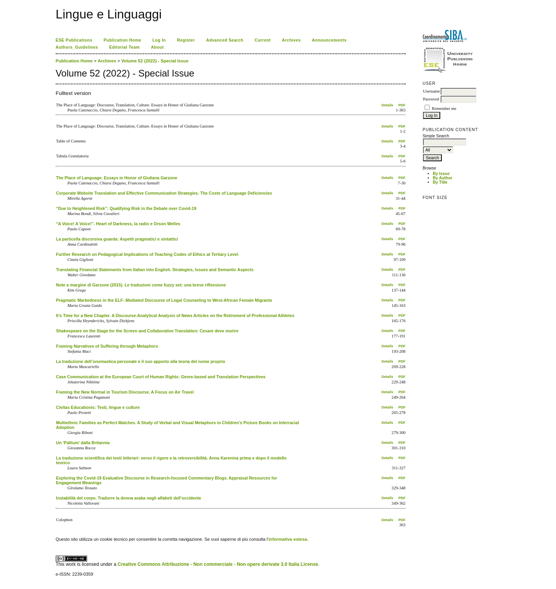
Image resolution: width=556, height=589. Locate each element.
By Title (440, 182)
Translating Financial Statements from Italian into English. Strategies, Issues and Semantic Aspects (155, 269)
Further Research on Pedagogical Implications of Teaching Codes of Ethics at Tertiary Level (147, 254)
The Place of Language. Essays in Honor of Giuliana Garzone (116, 177)
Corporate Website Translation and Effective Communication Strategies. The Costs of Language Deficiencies (164, 193)
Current (263, 40)
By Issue (441, 173)
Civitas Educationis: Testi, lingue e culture (98, 407)
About (157, 47)
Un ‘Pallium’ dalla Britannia (83, 442)
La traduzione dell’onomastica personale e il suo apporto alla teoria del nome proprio (140, 361)
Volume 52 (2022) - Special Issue (154, 60)
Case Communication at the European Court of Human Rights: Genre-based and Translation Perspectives (161, 376)
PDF (401, 105)
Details (387, 105)
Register (186, 40)
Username (431, 91)
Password (431, 99)
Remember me (444, 108)
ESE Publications (74, 40)
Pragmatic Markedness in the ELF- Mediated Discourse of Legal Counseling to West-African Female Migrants (164, 300)
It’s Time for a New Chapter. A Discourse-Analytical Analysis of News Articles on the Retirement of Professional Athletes (175, 315)
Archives (291, 40)
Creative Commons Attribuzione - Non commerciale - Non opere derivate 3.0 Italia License (218, 564)
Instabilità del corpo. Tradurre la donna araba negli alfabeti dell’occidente (128, 498)
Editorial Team (124, 47)
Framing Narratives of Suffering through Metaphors (107, 346)
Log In (159, 40)
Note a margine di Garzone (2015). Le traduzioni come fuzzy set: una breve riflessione (141, 285)
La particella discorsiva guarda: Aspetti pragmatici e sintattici (117, 239)
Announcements (329, 40)
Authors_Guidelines (77, 47)
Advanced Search (224, 40)
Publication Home (122, 40)
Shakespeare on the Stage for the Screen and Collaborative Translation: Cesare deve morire (147, 330)
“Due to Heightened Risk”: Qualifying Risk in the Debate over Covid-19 (126, 208)
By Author (442, 178)
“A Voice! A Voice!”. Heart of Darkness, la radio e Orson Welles (118, 223)
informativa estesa (287, 539)
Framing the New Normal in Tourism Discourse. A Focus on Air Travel (125, 392)
